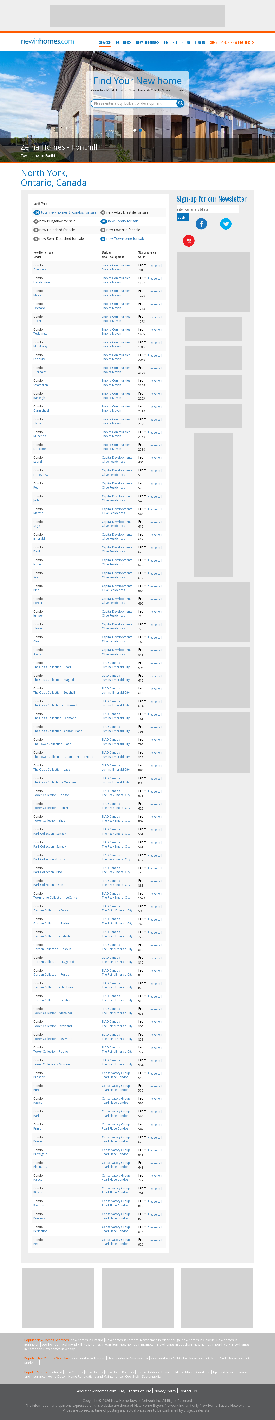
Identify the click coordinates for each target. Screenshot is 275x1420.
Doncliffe (39, 449)
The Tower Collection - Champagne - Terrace (63, 757)
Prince (37, 1141)
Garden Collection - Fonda (51, 974)
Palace (37, 1180)
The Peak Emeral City (116, 795)
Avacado (39, 654)
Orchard (39, 308)
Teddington (41, 333)
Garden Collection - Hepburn (53, 987)
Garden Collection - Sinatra (51, 1000)
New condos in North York (208, 1358)
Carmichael (41, 410)
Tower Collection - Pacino (50, 1051)
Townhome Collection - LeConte (55, 898)
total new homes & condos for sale (65, 212)
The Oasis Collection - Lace (51, 769)
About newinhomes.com (96, 1390)
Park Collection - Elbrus (49, 859)
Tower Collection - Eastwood (52, 1039)
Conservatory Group (116, 1073)
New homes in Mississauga (160, 1340)
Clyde (37, 423)
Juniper (38, 615)
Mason (38, 295)
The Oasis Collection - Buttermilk (55, 705)
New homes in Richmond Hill (61, 1344)
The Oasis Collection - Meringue (55, 782)
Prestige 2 (40, 1154)
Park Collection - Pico (47, 872)
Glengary (39, 269)
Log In (200, 42)
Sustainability (152, 1376)
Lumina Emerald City (116, 667)
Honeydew (40, 475)
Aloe (36, 641)
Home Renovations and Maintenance (95, 1376)
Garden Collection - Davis (50, 910)
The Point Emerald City (117, 910)
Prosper (39, 1077)
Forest (37, 603)
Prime (37, 1128)
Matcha (38, 513)
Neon (37, 564)
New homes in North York (212, 1344)
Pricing (170, 42)
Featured (55, 1372)
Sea (35, 577)
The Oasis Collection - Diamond (55, 718)
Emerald (39, 539)
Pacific (37, 1103)
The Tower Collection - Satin (52, 744)
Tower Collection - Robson (51, 795)
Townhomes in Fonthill (38, 155)
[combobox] (137, 103)
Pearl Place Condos (115, 1077)
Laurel (37, 462)
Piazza (37, 1192)
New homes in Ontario (87, 1340)
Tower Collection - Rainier (50, 808)
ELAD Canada (111, 663)
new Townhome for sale (122, 238)
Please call (155, 266)
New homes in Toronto (121, 1340)
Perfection (40, 1231)
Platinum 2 (40, 1167)
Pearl (36, 1244)
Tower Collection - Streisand (52, 1026)
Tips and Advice (224, 1372)
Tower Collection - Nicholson (53, 1013)
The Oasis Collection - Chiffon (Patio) (58, 731)
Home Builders (172, 1372)
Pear (36, 487)
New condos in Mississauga (128, 1358)
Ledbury (39, 359)
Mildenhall (40, 436)
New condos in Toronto (88, 1358)
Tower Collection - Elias (49, 821)
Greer (37, 321)
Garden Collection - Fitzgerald (53, 962)
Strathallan (40, 385)
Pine (36, 590)
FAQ (122, 1390)
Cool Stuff (132, 1376)
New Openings (147, 42)
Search (105, 42)
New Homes (94, 1372)
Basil (36, 551)
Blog (186, 42)
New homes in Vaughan (174, 1344)
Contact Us (188, 1390)
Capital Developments (117, 457)
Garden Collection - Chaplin (52, 949)
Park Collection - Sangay (49, 834)
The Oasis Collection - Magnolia (54, 680)
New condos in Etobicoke (169, 1358)
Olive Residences (113, 462)
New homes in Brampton (138, 1344)
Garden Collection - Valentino (53, 936)
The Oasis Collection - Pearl (52, 667)
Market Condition (197, 1372)
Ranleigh (39, 398)
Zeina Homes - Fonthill (59, 147)
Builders (123, 42)
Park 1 (37, 1116)
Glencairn (39, 372)
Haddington (41, 282)
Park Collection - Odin (48, 885)
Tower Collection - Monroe (51, 1064)
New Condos (74, 1372)
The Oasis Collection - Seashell (54, 692)
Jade (36, 500)
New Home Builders (119, 1372)
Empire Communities (116, 265)
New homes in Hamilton (101, 1344)
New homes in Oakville (198, 1340)
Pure (36, 1090)
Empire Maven (111, 269)
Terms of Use (139, 1390)
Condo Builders (148, 1372)
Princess (39, 1218)
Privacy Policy (165, 1390)
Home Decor (57, 1376)
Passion (38, 1205)
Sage (36, 526)
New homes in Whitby (59, 1349)
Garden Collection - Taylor (51, 923)
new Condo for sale (119, 221)
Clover (37, 628)
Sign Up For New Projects (232, 42)
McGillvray (40, 346)
